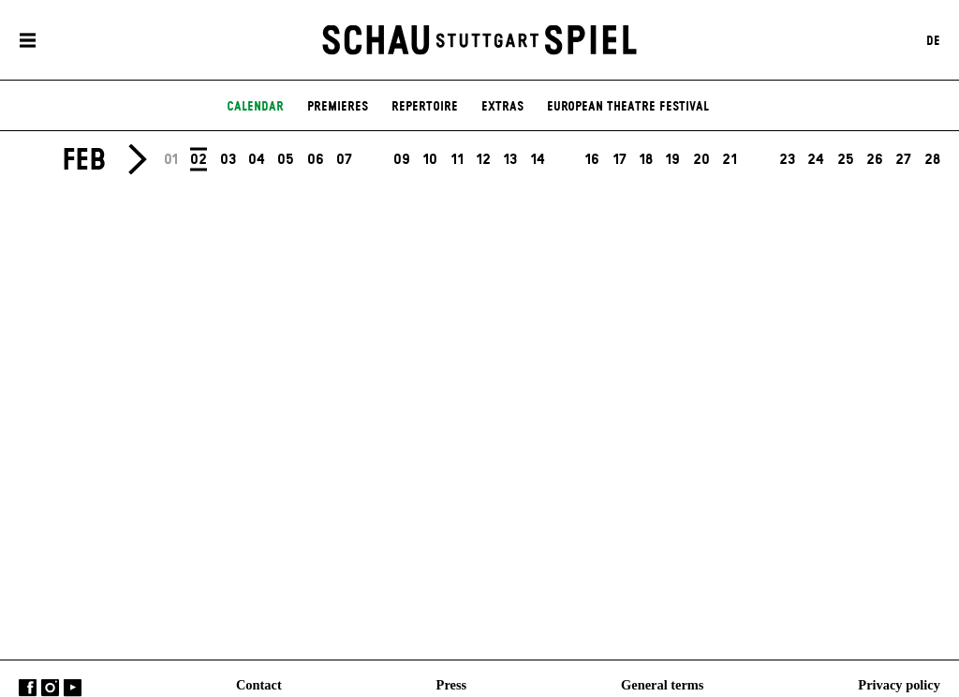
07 (344, 160)
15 (564, 160)
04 (256, 160)
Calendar (255, 106)
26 (874, 160)
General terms (662, 684)
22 (758, 160)
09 (401, 160)
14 (537, 160)
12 (483, 160)
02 (198, 159)
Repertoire (424, 106)
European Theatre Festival (628, 106)
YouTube (72, 688)
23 (787, 160)
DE (933, 40)
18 (646, 160)
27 (903, 160)
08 (373, 160)
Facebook (28, 688)
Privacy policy (899, 684)
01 (171, 160)
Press (451, 684)
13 (510, 160)
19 (672, 160)
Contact (259, 684)
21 (729, 160)
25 (845, 160)
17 (619, 160)
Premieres (337, 106)
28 (932, 160)
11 (457, 160)
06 (315, 160)
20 (701, 160)
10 (429, 160)
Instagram (50, 688)
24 (815, 160)
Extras (502, 106)
